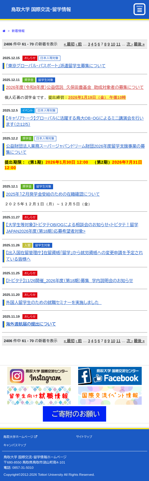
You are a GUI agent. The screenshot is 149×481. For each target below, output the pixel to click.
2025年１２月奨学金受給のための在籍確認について (53, 194)
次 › (130, 44)
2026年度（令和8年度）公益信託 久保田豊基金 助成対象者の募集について (75, 87)
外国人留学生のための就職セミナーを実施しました (54, 302)
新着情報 (18, 31)
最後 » (139, 44)
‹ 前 (79, 44)
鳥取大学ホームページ (20, 437)
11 (118, 44)
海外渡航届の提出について (31, 324)
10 (113, 44)
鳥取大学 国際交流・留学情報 (41, 9)
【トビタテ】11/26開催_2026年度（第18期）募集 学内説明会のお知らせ (69, 280)
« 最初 (69, 44)
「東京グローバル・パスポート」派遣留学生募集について (56, 65)
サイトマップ (84, 436)
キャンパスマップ (14, 445)
